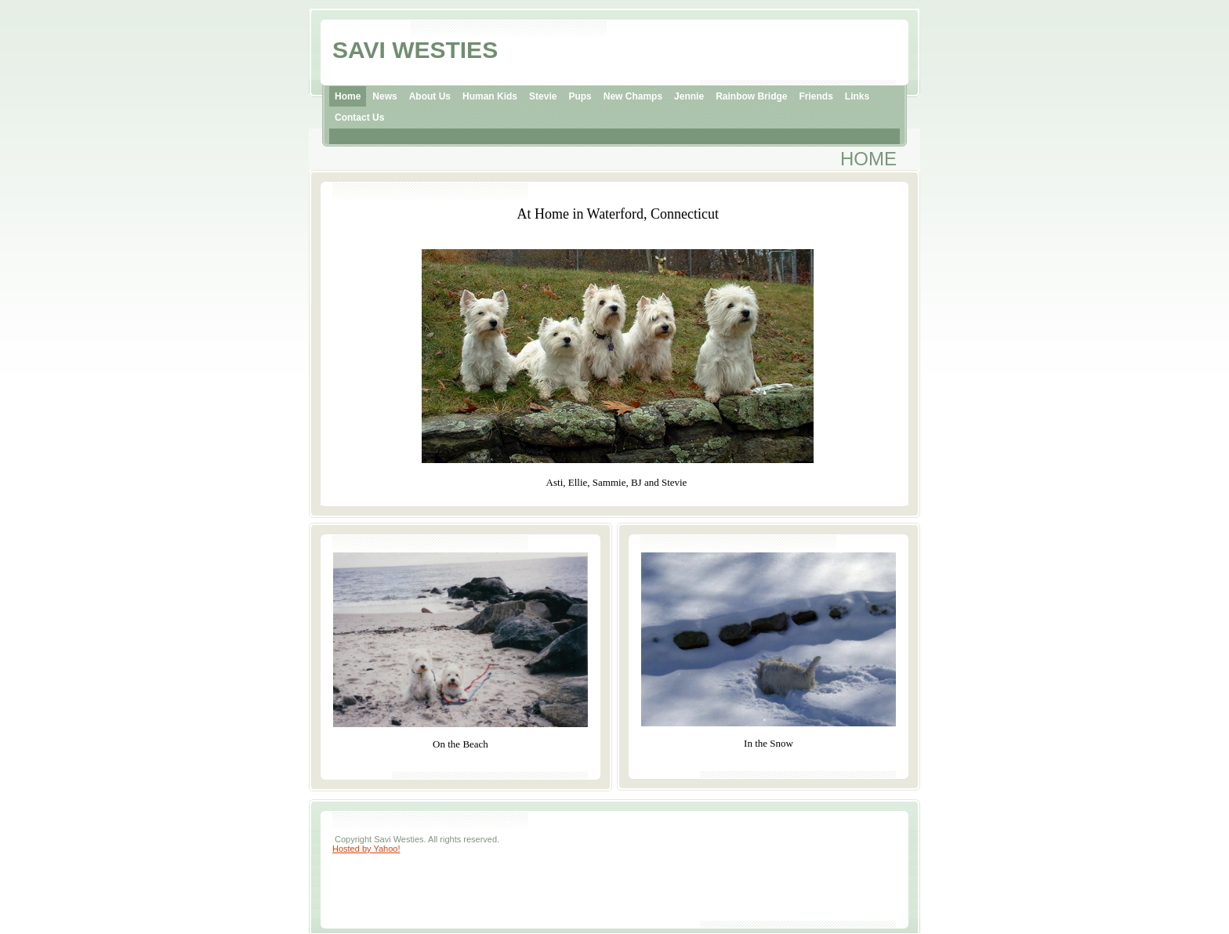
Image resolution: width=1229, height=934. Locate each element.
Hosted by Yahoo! (366, 848)
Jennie (689, 96)
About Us (430, 96)
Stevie (542, 96)
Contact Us (359, 117)
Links (857, 96)
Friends (815, 96)
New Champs (633, 96)
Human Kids (489, 96)
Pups (579, 96)
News (384, 96)
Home (348, 96)
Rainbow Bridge (751, 96)
